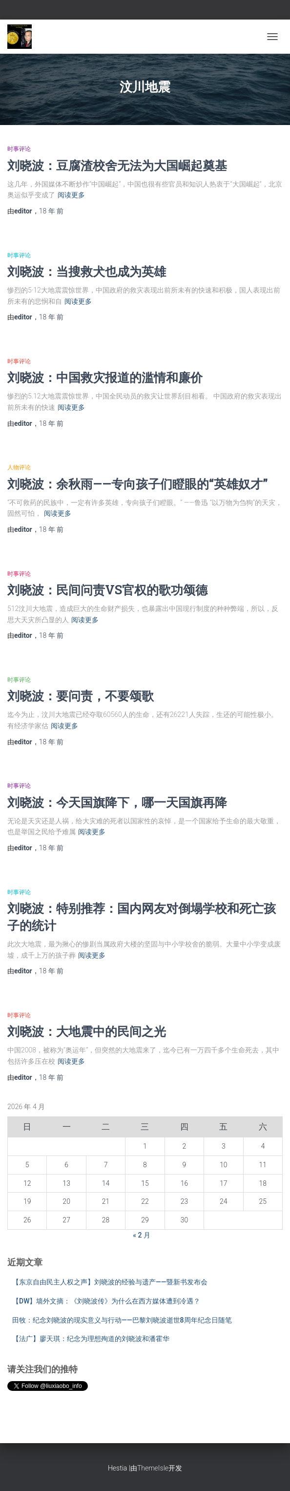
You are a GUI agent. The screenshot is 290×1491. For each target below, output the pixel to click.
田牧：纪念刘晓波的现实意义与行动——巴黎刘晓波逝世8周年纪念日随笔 (122, 1320)
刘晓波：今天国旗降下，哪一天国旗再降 (117, 802)
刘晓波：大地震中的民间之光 (86, 1031)
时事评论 (19, 149)
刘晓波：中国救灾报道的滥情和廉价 (105, 377)
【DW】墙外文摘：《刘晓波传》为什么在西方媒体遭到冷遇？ (106, 1301)
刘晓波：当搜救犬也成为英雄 (86, 271)
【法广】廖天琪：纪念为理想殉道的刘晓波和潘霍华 (90, 1339)
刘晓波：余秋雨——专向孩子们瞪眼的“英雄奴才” (137, 484)
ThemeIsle (152, 1468)
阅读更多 (71, 195)
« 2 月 (141, 1235)
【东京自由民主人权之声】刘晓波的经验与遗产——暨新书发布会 (109, 1282)
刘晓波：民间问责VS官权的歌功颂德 (107, 590)
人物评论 (19, 467)
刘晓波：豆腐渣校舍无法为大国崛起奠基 (117, 165)
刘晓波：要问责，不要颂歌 (80, 696)
